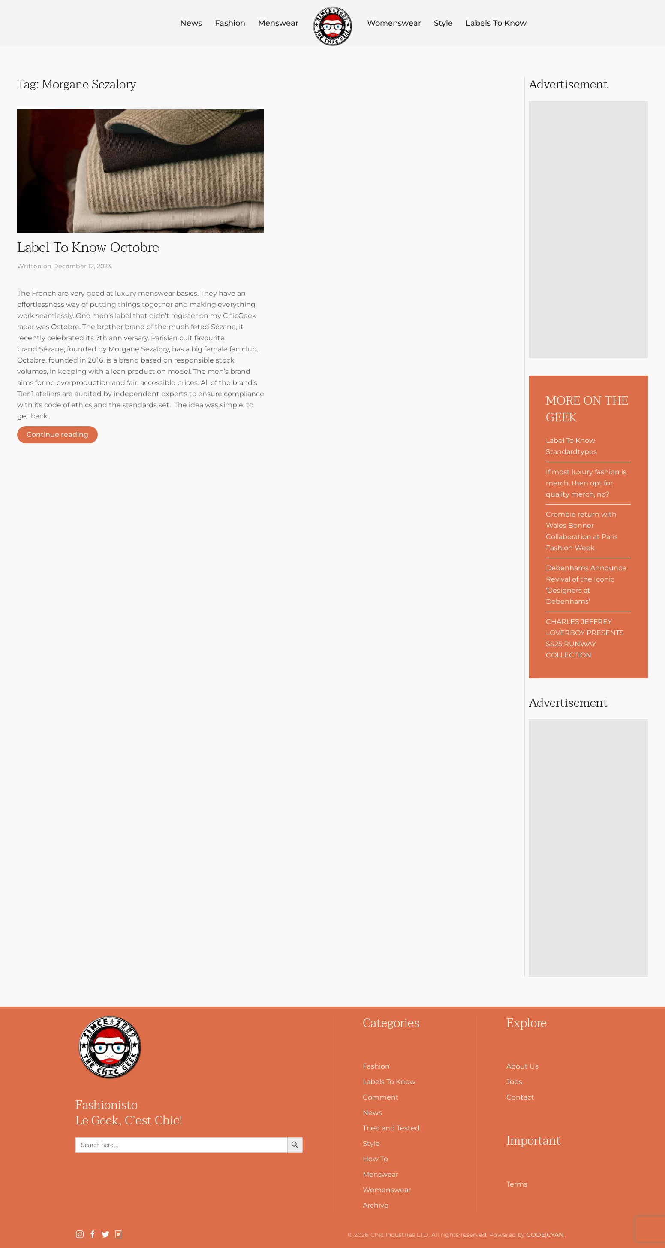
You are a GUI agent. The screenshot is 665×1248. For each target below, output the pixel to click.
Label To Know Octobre (88, 247)
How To (375, 1159)
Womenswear (394, 23)
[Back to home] (332, 26)
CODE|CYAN (545, 1235)
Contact (520, 1097)
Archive (375, 1205)
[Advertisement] (588, 229)
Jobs (514, 1082)
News (191, 23)
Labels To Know (496, 23)
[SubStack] (118, 1234)
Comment (381, 1097)
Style (443, 23)
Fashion (230, 23)
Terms (516, 1184)
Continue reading (57, 434)
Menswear (278, 23)
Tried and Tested (391, 1128)
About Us (522, 1066)
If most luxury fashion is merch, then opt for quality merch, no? (586, 483)
